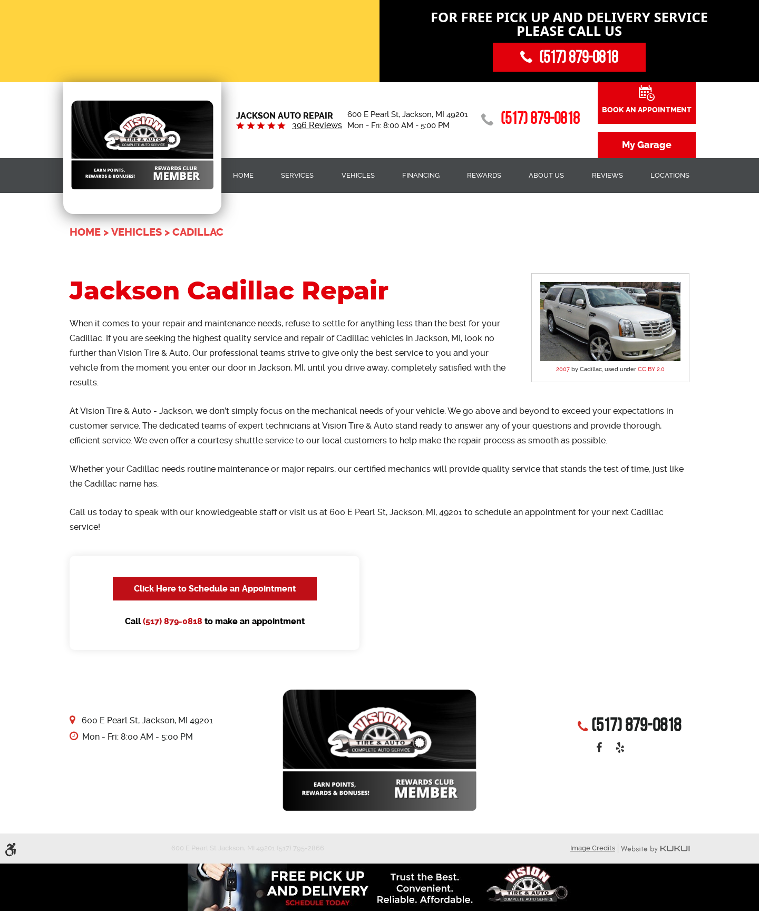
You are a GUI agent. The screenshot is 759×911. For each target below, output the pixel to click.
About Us (546, 175)
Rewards (484, 175)
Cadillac (197, 232)
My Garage (647, 145)
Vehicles (358, 175)
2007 (563, 369)
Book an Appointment (647, 109)
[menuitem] (243, 175)
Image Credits (592, 848)
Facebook (598, 747)
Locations (669, 175)
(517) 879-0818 (172, 621)
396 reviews (317, 125)
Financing (421, 175)
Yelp (620, 747)
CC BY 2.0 (651, 369)
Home (243, 175)
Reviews (607, 175)
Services (297, 175)
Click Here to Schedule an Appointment (215, 589)
